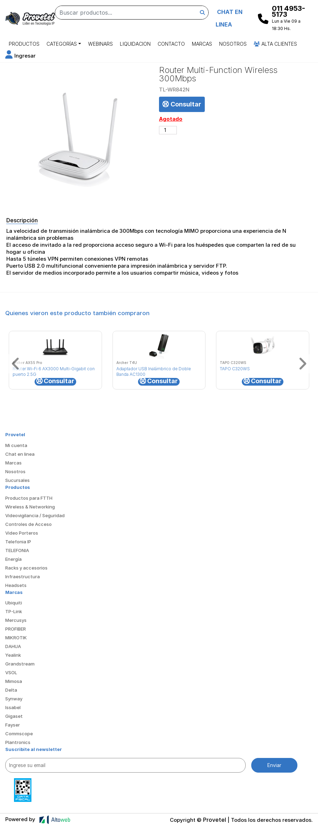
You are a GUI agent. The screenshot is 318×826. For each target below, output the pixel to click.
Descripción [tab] (22, 220)
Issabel (13, 707)
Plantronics (17, 742)
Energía (13, 559)
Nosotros (233, 44)
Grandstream (20, 664)
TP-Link (13, 611)
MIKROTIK (16, 637)
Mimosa (13, 681)
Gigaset (14, 716)
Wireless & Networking (30, 506)
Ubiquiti (13, 602)
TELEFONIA (17, 550)
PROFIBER (15, 629)
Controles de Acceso (28, 524)
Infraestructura (22, 576)
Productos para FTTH (28, 498)
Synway (13, 698)
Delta (11, 690)
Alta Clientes (275, 44)
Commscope (19, 733)
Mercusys (16, 620)
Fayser (12, 725)
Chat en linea (20, 454)
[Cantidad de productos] (168, 130)
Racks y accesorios (26, 568)
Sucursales (17, 480)
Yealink (13, 655)
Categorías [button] (61, 44)
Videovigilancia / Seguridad (35, 515)
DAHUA (13, 646)
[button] (20, 55)
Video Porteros (21, 533)
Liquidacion (135, 44)
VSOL (11, 672)
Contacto (171, 44)
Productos (24, 44)
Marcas (202, 44)
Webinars (100, 44)
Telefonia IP (18, 541)
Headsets (16, 585)
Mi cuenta (16, 445)
